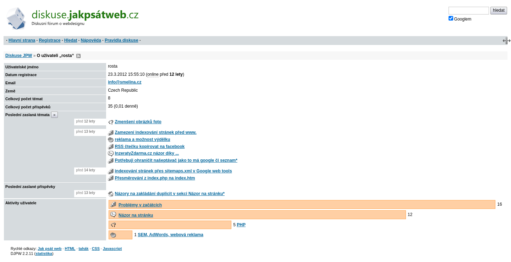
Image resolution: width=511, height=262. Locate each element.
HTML (70, 248)
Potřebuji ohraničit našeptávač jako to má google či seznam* (176, 160)
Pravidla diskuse (121, 40)
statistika (43, 253)
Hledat (70, 40)
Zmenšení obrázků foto (138, 121)
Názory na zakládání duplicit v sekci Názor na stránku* (169, 193)
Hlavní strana (22, 40)
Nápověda (91, 40)
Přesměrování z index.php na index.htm (155, 178)
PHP (241, 224)
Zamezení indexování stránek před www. (155, 132)
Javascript (112, 248)
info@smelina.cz (124, 82)
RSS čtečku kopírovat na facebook (150, 146)
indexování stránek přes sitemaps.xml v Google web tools (173, 171)
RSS (78, 56)
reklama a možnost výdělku (142, 139)
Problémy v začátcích (140, 205)
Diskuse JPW (18, 55)
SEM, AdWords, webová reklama (170, 234)
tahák (83, 248)
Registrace (49, 40)
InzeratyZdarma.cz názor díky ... (147, 153)
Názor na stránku (136, 215)
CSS (96, 248)
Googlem (460, 19)
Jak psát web (49, 248)
